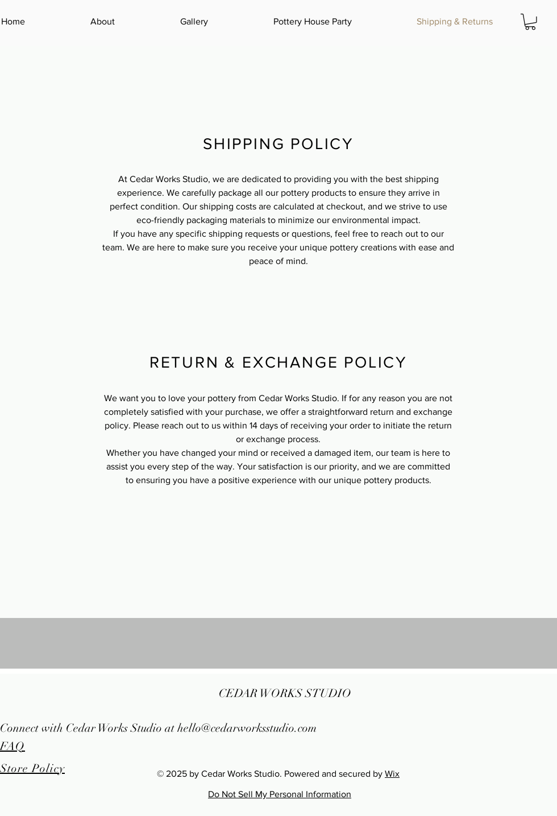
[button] (530, 22)
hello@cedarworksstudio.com (247, 728)
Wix (392, 773)
